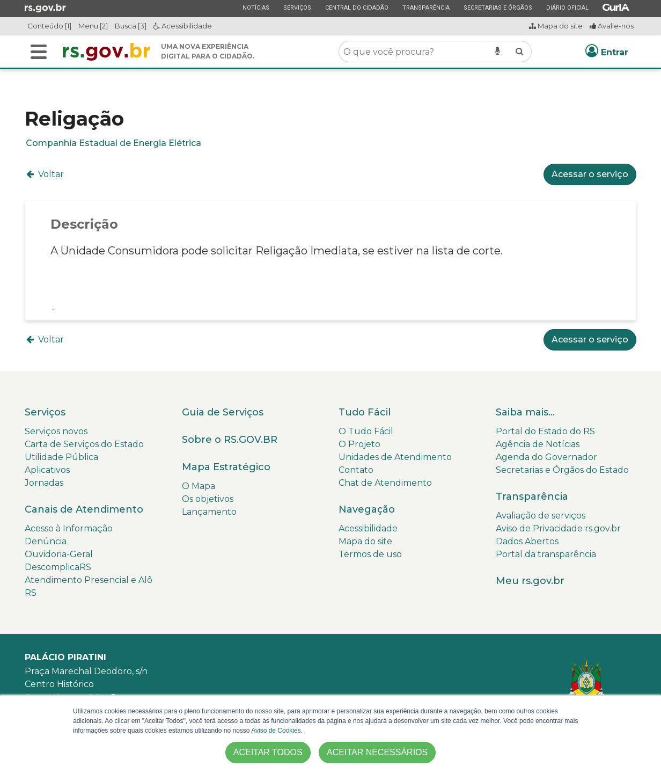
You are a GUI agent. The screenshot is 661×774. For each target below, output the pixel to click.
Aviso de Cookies (276, 730)
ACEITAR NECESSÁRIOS (377, 752)
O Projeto (359, 444)
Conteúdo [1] (49, 25)
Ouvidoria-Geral (59, 554)
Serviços (297, 7)
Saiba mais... (525, 412)
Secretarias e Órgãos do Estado (562, 470)
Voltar (44, 174)
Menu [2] (93, 25)
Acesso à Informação (69, 528)
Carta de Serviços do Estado (84, 444)
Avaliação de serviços (540, 515)
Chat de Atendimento (385, 483)
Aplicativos (47, 470)
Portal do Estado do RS (545, 431)
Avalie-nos (612, 25)
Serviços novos (56, 431)
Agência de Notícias (537, 444)
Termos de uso (370, 554)
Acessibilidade (182, 25)
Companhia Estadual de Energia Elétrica (113, 143)
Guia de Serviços (222, 412)
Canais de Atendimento (84, 509)
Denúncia (46, 541)
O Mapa (198, 486)
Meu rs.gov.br (530, 581)
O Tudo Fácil (366, 431)
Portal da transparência (546, 554)
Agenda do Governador (546, 457)
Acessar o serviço (590, 174)
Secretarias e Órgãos (497, 7)
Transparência (426, 7)
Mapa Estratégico (226, 467)
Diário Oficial (567, 7)
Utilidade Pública (61, 457)
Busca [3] (130, 25)
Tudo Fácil (365, 412)
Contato (356, 470)
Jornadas (44, 483)
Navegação (367, 509)
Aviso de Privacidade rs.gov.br (558, 528)
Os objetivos (207, 499)
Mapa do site (556, 25)
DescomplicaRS (58, 567)
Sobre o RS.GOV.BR (229, 440)
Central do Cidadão (356, 7)
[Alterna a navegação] (38, 52)
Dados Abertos (527, 541)
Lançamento (209, 512)
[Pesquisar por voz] (497, 51)
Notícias (255, 7)
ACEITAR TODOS (268, 752)
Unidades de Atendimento (395, 457)
